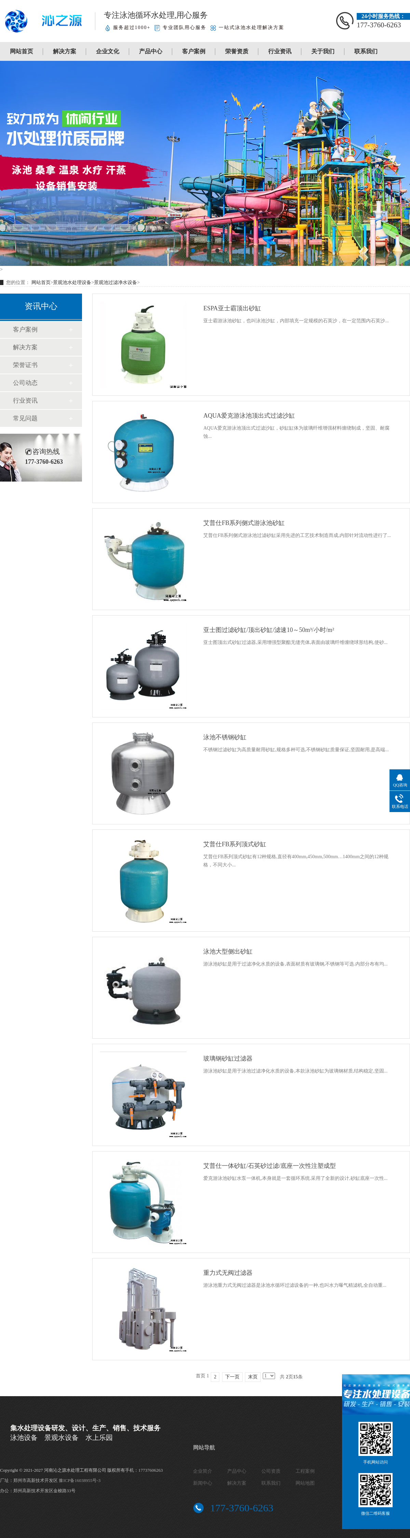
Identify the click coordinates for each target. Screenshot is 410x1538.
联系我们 (366, 51)
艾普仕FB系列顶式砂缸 (234, 844)
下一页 (232, 1376)
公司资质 (271, 1471)
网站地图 (305, 1483)
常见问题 (25, 418)
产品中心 (150, 51)
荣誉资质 (236, 51)
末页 (253, 1376)
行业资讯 (279, 51)
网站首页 (21, 51)
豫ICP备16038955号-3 (79, 1480)
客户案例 (193, 51)
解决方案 (64, 51)
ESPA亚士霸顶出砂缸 (232, 308)
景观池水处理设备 (72, 282)
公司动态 (25, 382)
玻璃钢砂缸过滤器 (227, 1058)
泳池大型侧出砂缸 (227, 951)
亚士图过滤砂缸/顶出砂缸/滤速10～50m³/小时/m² (268, 629)
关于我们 (322, 51)
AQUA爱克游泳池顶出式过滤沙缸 (249, 415)
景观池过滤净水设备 (115, 282)
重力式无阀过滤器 (227, 1272)
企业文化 (107, 51)
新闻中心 (202, 1483)
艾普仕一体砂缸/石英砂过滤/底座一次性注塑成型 (269, 1165)
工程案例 (305, 1471)
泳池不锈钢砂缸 (224, 737)
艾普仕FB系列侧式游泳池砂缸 (244, 523)
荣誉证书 (25, 365)
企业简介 (202, 1471)
